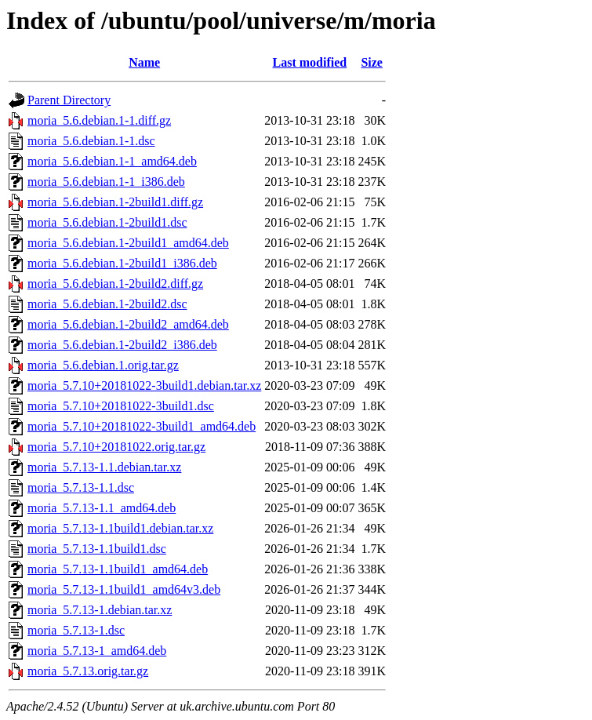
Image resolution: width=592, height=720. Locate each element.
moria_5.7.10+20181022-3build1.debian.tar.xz (144, 385)
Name (144, 62)
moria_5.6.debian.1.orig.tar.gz (103, 365)
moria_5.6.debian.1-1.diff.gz (99, 120)
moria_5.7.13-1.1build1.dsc (96, 548)
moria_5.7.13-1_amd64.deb (96, 650)
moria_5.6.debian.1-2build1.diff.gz (115, 202)
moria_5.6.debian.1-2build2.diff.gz (115, 283)
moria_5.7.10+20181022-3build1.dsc (120, 406)
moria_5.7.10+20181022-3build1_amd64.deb (141, 426)
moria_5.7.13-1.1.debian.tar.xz (104, 467)
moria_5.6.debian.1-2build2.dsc (107, 304)
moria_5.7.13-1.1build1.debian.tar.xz (120, 528)
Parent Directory (69, 100)
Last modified (310, 62)
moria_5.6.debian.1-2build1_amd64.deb (128, 242)
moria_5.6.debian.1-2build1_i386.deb (122, 263)
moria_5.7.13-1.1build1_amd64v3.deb (123, 589)
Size (372, 62)
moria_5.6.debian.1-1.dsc (91, 140)
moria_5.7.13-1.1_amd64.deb (101, 508)
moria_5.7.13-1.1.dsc (80, 487)
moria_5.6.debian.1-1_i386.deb (106, 181)
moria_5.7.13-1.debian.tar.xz (99, 609)
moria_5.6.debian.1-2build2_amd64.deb (128, 324)
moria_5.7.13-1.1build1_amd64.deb (117, 569)
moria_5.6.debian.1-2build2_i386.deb (122, 344)
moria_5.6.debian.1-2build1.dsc (107, 222)
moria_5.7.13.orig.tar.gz (87, 671)
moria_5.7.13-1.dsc (76, 630)
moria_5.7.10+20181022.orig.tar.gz (116, 446)
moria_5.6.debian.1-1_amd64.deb (112, 161)
